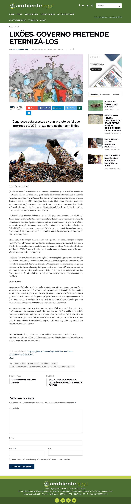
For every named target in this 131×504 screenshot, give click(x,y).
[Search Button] (119, 5)
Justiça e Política (65, 14)
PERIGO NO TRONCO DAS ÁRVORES (111, 104)
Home (11, 14)
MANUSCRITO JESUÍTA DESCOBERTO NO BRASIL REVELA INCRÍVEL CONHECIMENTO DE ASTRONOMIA (113, 123)
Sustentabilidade (17, 20)
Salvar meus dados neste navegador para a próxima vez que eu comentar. (41, 460)
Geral (19, 14)
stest (11, 358)
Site (49, 449)
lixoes (54, 363)
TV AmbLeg (33, 20)
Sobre (43, 20)
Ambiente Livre (31, 14)
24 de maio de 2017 (39, 49)
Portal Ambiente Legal (19, 49)
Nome (12, 438)
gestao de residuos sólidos (38, 363)
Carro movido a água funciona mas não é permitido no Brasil (112, 160)
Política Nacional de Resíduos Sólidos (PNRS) (28, 367)
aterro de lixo (20, 363)
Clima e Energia (48, 14)
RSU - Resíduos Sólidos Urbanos (61, 367)
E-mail (12, 449)
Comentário (14, 408)
